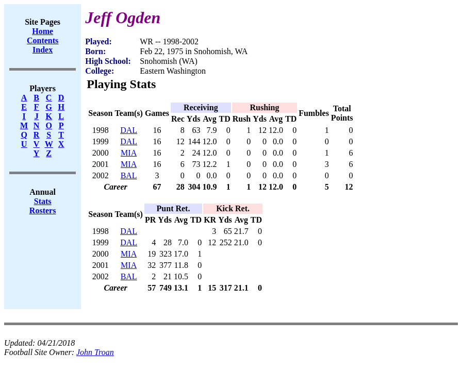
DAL (128, 130)
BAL (129, 175)
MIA (129, 152)
